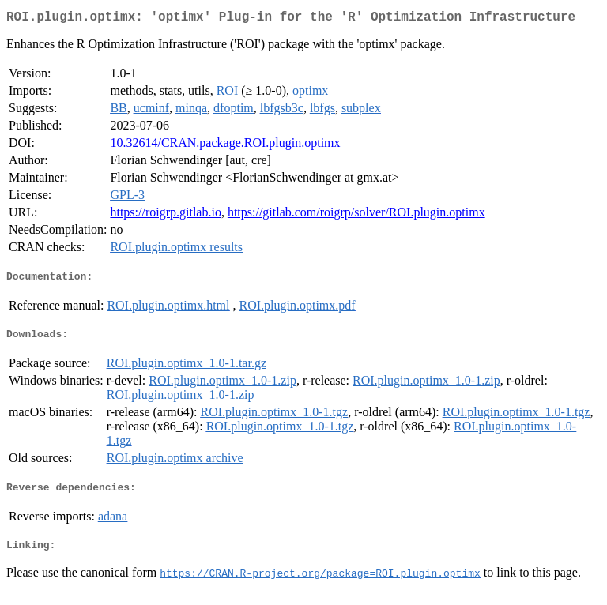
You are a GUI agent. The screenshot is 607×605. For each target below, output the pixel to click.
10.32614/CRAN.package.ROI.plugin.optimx (225, 145)
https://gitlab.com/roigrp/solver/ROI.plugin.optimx (356, 215)
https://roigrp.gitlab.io (165, 215)
